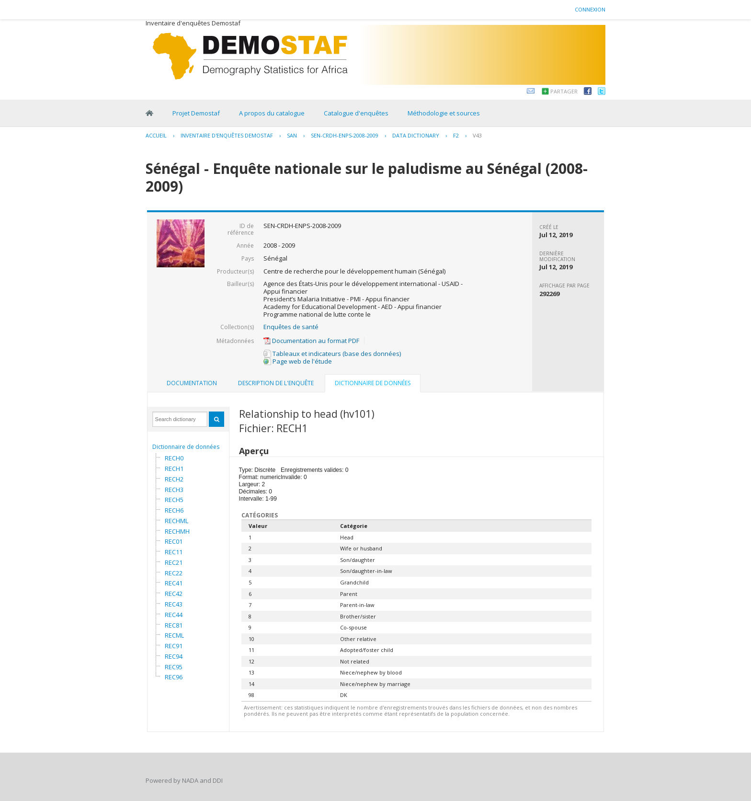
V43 (477, 135)
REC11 (173, 552)
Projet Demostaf (196, 113)
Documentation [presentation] (192, 383)
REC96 (173, 677)
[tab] (192, 383)
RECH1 (174, 468)
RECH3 (174, 489)
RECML (174, 635)
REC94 (173, 656)
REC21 (173, 562)
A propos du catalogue (272, 113)
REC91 (173, 646)
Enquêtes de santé (291, 326)
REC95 (173, 667)
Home (149, 113)
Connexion (590, 9)
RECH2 (174, 479)
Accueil (156, 135)
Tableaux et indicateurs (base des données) (332, 353)
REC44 (173, 614)
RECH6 (174, 510)
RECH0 (174, 458)
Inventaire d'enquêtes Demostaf (227, 135)
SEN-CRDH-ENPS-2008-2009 (344, 135)
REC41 (173, 583)
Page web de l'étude (297, 361)
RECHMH (177, 531)
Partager (564, 91)
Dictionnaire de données (185, 447)
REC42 (173, 593)
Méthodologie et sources (444, 113)
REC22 (173, 573)
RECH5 (174, 499)
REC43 (173, 604)
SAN (292, 135)
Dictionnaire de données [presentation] (372, 383)
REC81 (173, 625)
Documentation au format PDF (311, 340)
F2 (456, 135)
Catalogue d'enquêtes (356, 113)
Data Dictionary (415, 135)
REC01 (173, 541)
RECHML (176, 521)
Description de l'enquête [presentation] (276, 383)
